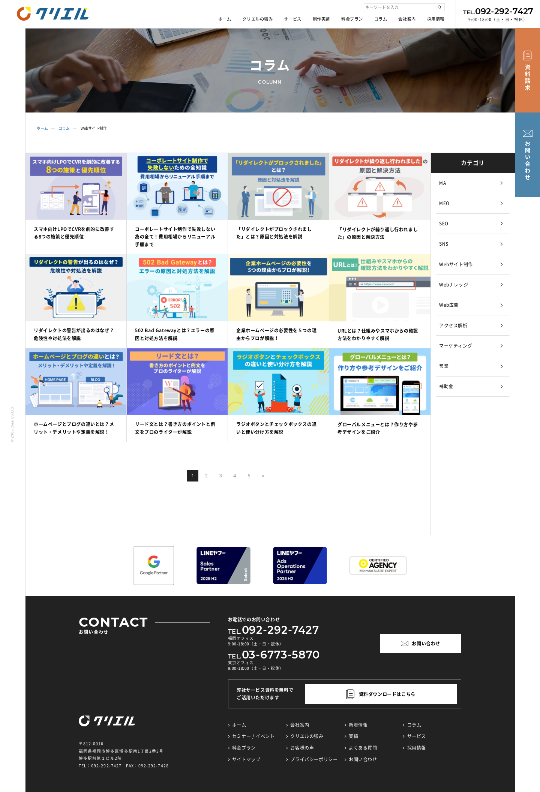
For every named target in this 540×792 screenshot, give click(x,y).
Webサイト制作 (456, 264)
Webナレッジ (453, 284)
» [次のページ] (263, 475)
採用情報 (435, 19)
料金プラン (352, 19)
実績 (353, 736)
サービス (292, 19)
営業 (443, 366)
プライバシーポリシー (314, 759)
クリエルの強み (257, 19)
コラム (380, 19)
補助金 (446, 386)
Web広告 (449, 305)
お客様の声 (302, 748)
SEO (443, 223)
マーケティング (455, 346)
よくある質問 (363, 748)
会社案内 (407, 19)
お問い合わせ (363, 759)
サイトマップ (246, 759)
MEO (444, 203)
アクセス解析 (453, 325)
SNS (443, 244)
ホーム (224, 19)
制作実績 (321, 19)
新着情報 (358, 725)
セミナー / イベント (253, 736)
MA (442, 183)
